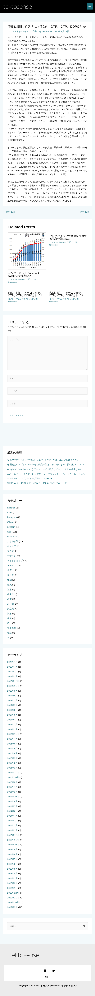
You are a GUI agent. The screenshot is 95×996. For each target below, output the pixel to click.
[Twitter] (53, 971)
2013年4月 (12, 874)
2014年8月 (12, 801)
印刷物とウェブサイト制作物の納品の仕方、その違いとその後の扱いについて (46, 465)
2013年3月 (12, 878)
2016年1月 (12, 768)
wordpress (12, 537)
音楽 (9, 633)
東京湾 (10, 609)
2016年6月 (12, 744)
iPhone (10, 522)
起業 (9, 618)
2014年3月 (12, 821)
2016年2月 (12, 763)
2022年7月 (12, 662)
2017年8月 (12, 710)
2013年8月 (12, 854)
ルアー (10, 570)
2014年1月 (12, 830)
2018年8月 (12, 696)
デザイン (27, 32)
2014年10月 (13, 797)
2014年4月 (12, 816)
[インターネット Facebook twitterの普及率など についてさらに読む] (27, 251)
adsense (11, 508)
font (9, 513)
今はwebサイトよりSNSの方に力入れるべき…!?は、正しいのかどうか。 (43, 460)
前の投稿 (9, 212)
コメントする (14, 32)
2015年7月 (12, 787)
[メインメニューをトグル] (90, 7)
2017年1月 (12, 729)
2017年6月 (12, 715)
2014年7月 (12, 806)
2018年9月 (12, 691)
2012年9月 (12, 907)
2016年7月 (12, 739)
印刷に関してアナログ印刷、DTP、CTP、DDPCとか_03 (66, 294)
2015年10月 (13, 777)
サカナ (10, 551)
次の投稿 (86, 212)
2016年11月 (13, 734)
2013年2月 (12, 883)
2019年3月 (12, 672)
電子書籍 (11, 628)
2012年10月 (13, 903)
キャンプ (11, 546)
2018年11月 (13, 686)
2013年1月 (12, 888)
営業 (9, 589)
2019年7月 (12, 667)
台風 (9, 585)
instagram (12, 517)
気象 (9, 613)
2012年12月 (13, 893)
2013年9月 (12, 850)
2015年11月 (13, 773)
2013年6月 (12, 864)
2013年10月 (13, 845)
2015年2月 (12, 792)
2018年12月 (13, 681)
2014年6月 (12, 811)
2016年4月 (12, 753)
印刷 (35, 32)
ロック (10, 575)
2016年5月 (12, 749)
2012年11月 (13, 898)
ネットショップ (15, 561)
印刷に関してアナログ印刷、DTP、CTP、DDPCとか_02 (25, 294)
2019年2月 (12, 676)
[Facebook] (45, 971)
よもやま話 (12, 541)
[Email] (46, 977)
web (23, 279)
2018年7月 (12, 700)
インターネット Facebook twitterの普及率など (23, 274)
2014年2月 (12, 825)
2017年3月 (12, 725)
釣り (9, 623)
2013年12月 (13, 835)
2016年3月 (12, 758)
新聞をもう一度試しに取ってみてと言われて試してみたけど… (38, 483)
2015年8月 (12, 782)
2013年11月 (13, 840)
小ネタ (10, 594)
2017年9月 (12, 705)
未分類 (10, 604)
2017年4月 (12, 720)
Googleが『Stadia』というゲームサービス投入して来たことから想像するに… (45, 469)
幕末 (9, 599)
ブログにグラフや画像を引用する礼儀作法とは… (68, 237)
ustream (11, 527)
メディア (11, 565)
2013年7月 (12, 859)
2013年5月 (12, 869)
